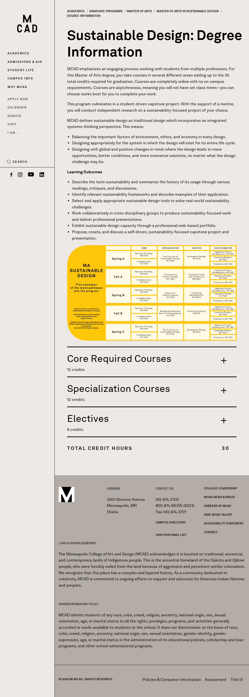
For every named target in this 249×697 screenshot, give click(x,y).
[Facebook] (11, 175)
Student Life (21, 70)
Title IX (237, 679)
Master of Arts (139, 11)
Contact (210, 532)
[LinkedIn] (41, 175)
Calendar (17, 107)
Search (20, 161)
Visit (12, 124)
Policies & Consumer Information (171, 679)
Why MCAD (17, 87)
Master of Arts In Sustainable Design (188, 11)
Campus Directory (171, 522)
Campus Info (20, 78)
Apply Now (18, 99)
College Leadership (220, 488)
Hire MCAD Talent (218, 514)
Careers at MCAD (217, 506)
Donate (15, 116)
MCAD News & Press (219, 497)
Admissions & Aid (25, 62)
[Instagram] (20, 175)
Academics (18, 53)
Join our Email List (171, 535)
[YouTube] (31, 175)
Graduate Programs (106, 11)
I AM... (13, 133)
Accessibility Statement (224, 523)
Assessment (216, 679)
